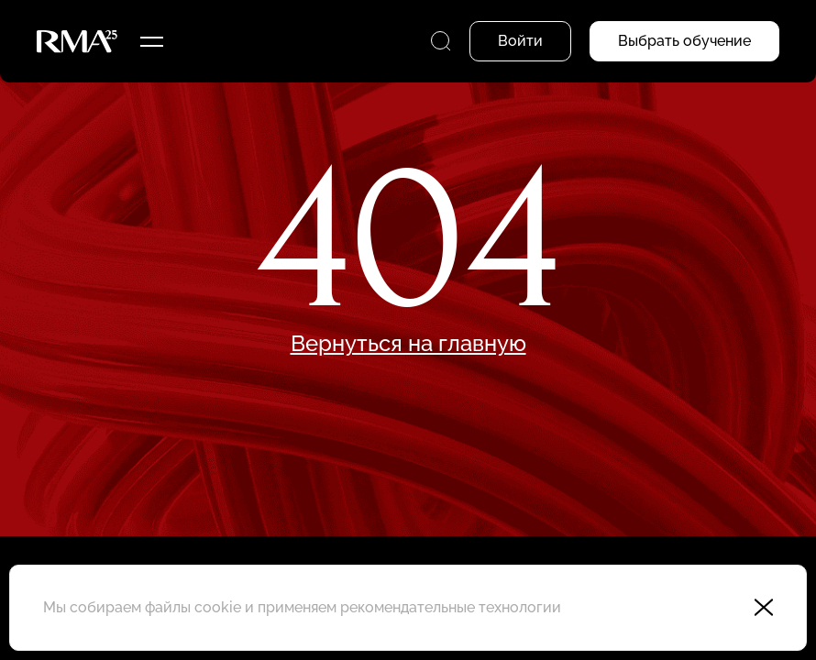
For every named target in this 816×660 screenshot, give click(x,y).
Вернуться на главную (408, 344)
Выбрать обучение (684, 41)
